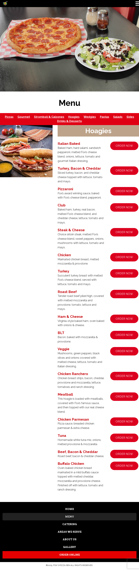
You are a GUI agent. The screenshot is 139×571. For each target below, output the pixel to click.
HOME (69, 509)
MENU (69, 516)
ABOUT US (69, 539)
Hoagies (74, 116)
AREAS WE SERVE (70, 531)
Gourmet (24, 116)
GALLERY (69, 546)
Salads (117, 116)
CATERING (69, 524)
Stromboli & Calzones (49, 116)
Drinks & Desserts (69, 121)
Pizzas (9, 116)
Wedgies (90, 116)
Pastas (104, 116)
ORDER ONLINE (69, 554)
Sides (130, 116)
